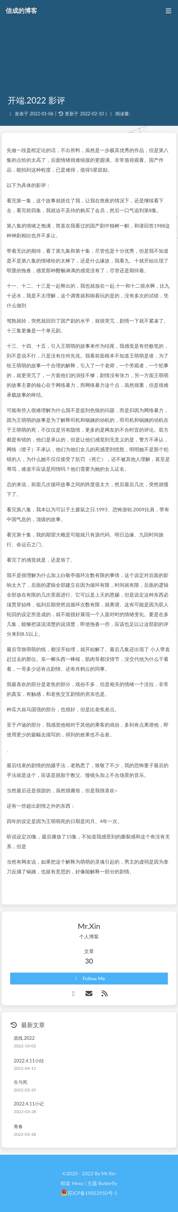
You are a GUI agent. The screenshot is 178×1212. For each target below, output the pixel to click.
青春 (18, 1126)
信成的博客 (21, 10)
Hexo (77, 1183)
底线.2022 (24, 1038)
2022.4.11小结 (29, 1060)
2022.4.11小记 (29, 1103)
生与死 (20, 1082)
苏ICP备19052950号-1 (92, 1193)
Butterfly (107, 1183)
